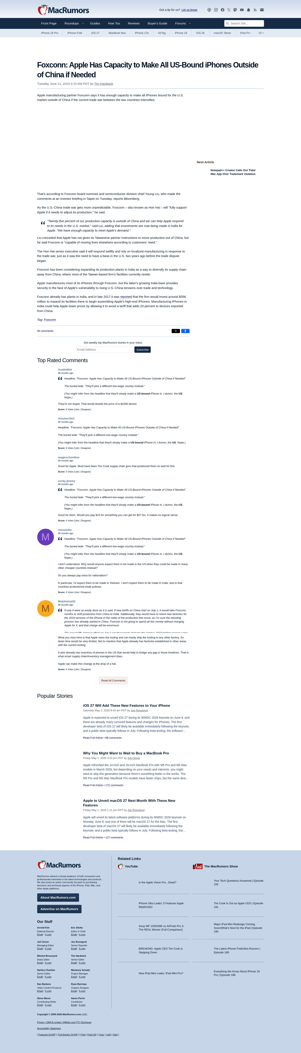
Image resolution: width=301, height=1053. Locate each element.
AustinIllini (65, 369)
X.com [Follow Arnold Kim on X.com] (48, 934)
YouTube (131, 866)
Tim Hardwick (103, 83)
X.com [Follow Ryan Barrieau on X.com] (82, 991)
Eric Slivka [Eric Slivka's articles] (77, 927)
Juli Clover (134, 758)
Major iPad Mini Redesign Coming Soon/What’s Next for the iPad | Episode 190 (238, 928)
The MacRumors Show (221, 866)
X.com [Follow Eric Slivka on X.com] (82, 934)
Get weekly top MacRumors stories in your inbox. (113, 342)
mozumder (65, 529)
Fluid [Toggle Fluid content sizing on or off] (82, 1034)
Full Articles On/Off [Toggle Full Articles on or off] (67, 1034)
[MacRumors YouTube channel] (242, 10)
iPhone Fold (75, 32)
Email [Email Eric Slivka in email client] (74, 934)
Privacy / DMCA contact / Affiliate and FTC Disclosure (64, 1022)
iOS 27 (95, 32)
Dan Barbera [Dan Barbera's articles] (44, 984)
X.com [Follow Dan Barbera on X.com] (48, 991)
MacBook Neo (117, 32)
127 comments (114, 837)
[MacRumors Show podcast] (209, 10)
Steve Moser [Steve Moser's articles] (44, 998)
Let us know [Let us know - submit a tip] (189, 9)
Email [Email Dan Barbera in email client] (40, 991)
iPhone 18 (181, 32)
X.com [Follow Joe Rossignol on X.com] (82, 948)
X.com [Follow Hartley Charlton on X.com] (48, 976)
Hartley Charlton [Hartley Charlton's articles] (46, 970)
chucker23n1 (66, 418)
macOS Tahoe (222, 32)
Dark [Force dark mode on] (115, 1034)
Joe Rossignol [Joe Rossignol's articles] (79, 941)
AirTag (162, 32)
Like (77, 409)
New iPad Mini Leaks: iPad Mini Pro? (161, 973)
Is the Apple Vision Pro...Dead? (157, 882)
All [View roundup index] (261, 32)
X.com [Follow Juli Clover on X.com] (48, 948)
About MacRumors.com (58, 897)
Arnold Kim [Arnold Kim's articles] (43, 927)
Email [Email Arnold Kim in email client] (40, 934)
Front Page (49, 23)
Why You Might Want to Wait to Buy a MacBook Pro (126, 753)
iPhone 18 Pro (49, 32)
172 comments (114, 785)
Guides (95, 23)
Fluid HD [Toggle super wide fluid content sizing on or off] (91, 1034)
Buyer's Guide (157, 23)
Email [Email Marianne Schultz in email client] (74, 976)
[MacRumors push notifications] (248, 10)
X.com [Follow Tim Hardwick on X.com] (82, 962)
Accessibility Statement (49, 1028)
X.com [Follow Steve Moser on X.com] (48, 1005)
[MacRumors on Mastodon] (235, 10)
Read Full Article (93, 737)
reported (126, 296)
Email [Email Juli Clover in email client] (40, 948)
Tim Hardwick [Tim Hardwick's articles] (78, 956)
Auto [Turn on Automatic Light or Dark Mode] (101, 1034)
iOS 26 (200, 32)
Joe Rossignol (139, 710)
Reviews (134, 23)
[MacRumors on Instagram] (216, 10)
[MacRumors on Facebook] (223, 10)
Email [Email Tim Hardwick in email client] (74, 962)
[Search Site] (244, 23)
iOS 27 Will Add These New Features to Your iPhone (127, 706)
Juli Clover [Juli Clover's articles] (43, 941)
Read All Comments (113, 680)
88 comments (113, 737)
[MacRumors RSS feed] (255, 10)
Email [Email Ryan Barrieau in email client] (74, 991)
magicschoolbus (69, 457)
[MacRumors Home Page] (63, 10)
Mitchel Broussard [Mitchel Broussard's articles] (47, 956)
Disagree (85, 409)
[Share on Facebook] (185, 331)
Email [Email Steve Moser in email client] (40, 1005)
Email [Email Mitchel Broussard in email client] (40, 962)
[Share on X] (176, 331)
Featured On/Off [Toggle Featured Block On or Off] (46, 1034)
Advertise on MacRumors (59, 909)
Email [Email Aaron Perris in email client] (74, 1005)
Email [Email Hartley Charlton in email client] (40, 976)
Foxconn (50, 319)
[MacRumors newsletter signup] (262, 10)
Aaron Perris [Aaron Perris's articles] (78, 998)
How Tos (114, 23)
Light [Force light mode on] (108, 1034)
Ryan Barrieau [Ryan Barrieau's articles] (79, 984)
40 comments (45, 330)
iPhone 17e (142, 32)
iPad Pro (245, 32)
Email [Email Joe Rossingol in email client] (74, 948)
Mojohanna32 (66, 601)
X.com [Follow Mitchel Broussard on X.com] (48, 962)
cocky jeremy (66, 481)
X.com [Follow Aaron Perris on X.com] (82, 1005)
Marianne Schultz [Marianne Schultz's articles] (80, 970)
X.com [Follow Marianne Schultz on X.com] (82, 976)
